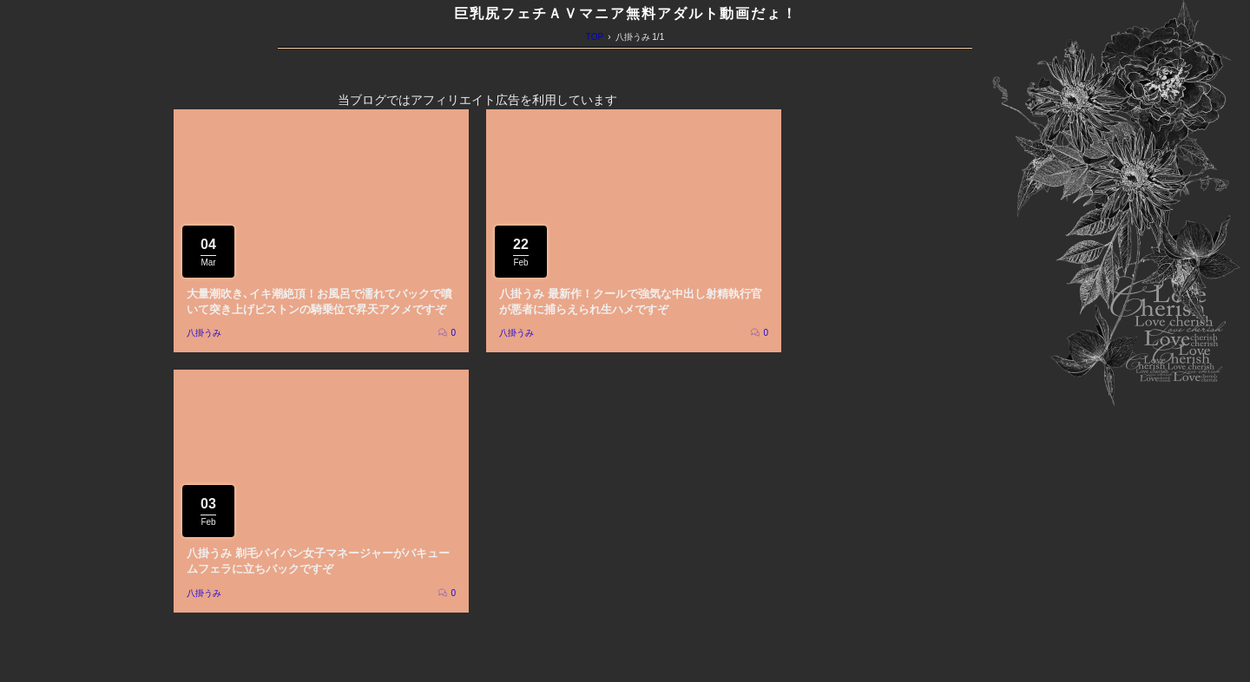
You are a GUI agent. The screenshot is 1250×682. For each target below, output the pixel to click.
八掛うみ (204, 333)
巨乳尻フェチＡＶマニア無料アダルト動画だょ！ (626, 13)
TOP (594, 37)
